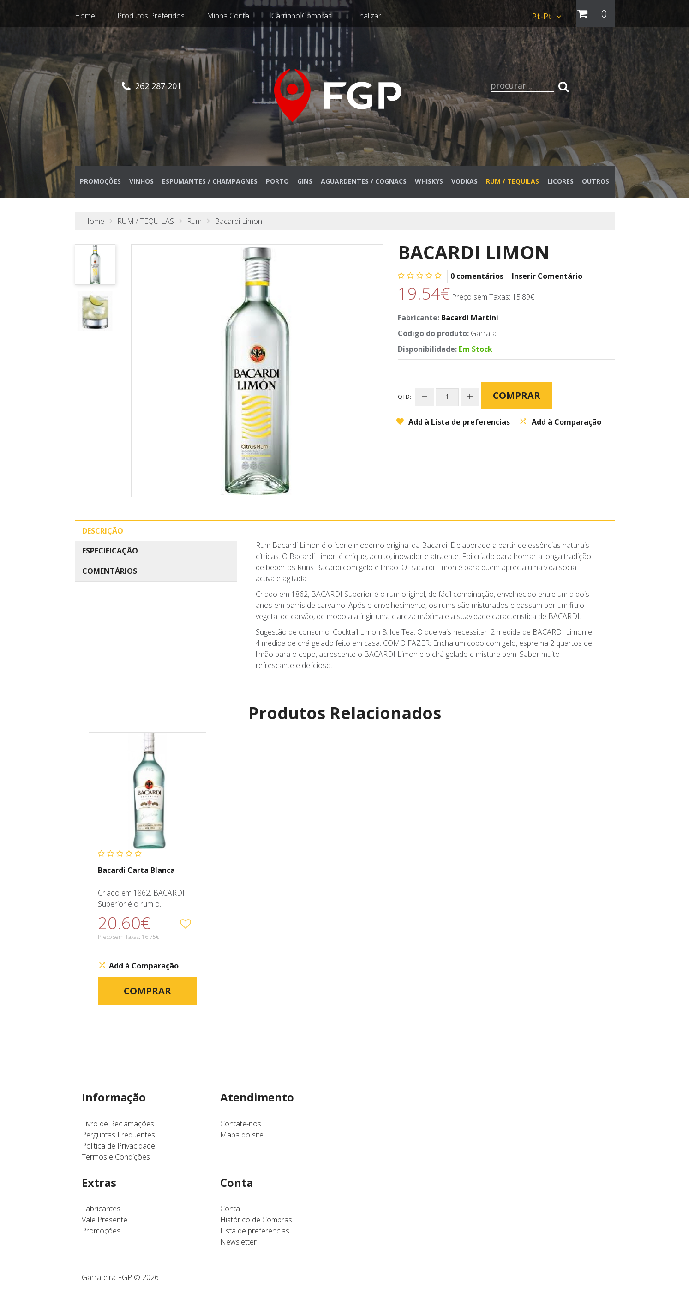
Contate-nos (240, 1129)
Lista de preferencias (254, 1236)
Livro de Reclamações (118, 1129)
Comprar (521, 394)
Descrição (102, 536)
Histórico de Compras (256, 1225)
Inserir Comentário (547, 281)
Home (94, 226)
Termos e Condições (116, 1162)
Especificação (110, 556)
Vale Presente (104, 1225)
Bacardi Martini (469, 323)
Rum (194, 226)
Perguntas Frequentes (118, 1140)
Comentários (109, 576)
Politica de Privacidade (118, 1151)
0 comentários (476, 281)
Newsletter (238, 1247)
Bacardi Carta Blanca (136, 875)
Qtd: (404, 396)
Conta (230, 1214)
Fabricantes (101, 1214)
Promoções (101, 1236)
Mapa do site (242, 1140)
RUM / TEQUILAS (145, 226)
